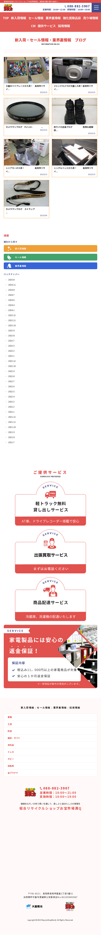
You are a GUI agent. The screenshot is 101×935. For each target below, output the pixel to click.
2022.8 (11, 376)
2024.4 (11, 304)
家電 (10, 717)
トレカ (11, 751)
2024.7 (11, 294)
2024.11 (12, 284)
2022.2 (11, 406)
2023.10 (12, 325)
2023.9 (11, 330)
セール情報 (20, 257)
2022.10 (12, 365)
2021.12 (12, 416)
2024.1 (11, 310)
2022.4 (11, 396)
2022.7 (11, 381)
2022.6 (11, 386)
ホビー (11, 758)
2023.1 (11, 355)
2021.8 (11, 437)
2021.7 (11, 442)
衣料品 (11, 744)
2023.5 (11, 345)
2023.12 (12, 315)
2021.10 (12, 426)
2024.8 (11, 289)
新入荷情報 (20, 248)
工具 (10, 723)
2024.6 (11, 299)
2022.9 (11, 371)
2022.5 (11, 391)
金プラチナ (13, 772)
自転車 (11, 765)
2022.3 (11, 401)
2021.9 (11, 432)
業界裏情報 (20, 265)
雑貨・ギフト (14, 737)
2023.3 (11, 350)
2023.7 (11, 340)
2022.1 (11, 411)
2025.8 (11, 279)
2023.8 (11, 335)
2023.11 (12, 320)
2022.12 (12, 360)
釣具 (10, 730)
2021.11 (12, 421)
